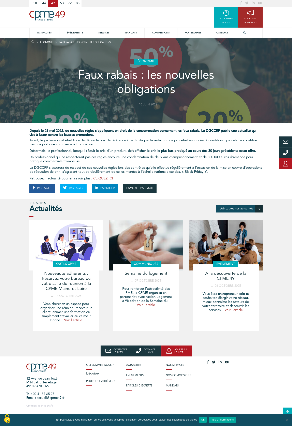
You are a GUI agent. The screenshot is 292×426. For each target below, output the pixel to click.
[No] (287, 420)
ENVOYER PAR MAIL (139, 188)
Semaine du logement (146, 273)
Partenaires (193, 33)
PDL (34, 3)
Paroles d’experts (139, 385)
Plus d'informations (222, 419)
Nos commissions (178, 375)
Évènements (75, 33)
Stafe (50, 406)
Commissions (161, 33)
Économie (46, 42)
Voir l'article (73, 320)
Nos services (175, 365)
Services (104, 33)
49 (53, 3)
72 (70, 3)
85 (77, 3)
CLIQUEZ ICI (103, 178)
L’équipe (92, 373)
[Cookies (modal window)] (7, 419)
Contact (222, 33)
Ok (203, 419)
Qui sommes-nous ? (100, 365)
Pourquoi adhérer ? (100, 381)
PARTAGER (42, 188)
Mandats (131, 33)
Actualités (44, 33)
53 (62, 3)
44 (44, 3)
